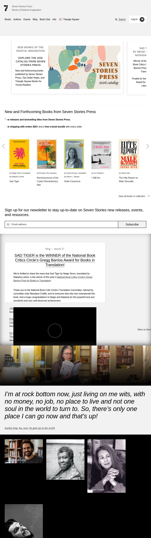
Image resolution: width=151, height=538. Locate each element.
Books (8, 523)
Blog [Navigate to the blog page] (35, 19)
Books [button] (8, 19)
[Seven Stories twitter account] (19, 531)
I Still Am (96, 178)
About (68, 523)
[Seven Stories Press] (6, 8)
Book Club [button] (45, 19)
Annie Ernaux (71, 173)
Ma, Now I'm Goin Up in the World (37, 386)
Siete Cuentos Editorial (112, 490)
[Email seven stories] (6, 531)
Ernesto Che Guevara (48, 173)
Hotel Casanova (72, 181)
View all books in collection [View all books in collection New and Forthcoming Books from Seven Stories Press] (131, 196)
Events (31, 523)
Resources (54, 523)
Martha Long (11, 386)
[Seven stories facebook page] (13, 531)
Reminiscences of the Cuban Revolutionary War (47, 181)
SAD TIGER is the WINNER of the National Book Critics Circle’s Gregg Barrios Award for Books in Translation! (51, 260)
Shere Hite (125, 173)
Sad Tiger (14, 181)
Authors (20, 523)
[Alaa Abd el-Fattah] (21, 417)
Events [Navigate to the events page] (27, 19)
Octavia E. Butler (52, 429)
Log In (134, 19)
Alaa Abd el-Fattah (17, 415)
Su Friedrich (98, 173)
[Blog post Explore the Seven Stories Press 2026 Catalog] (30, 56)
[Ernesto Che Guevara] (129, 446)
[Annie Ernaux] (93, 442)
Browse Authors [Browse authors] (137, 466)
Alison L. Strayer (72, 177)
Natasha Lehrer (18, 177)
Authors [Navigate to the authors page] (17, 19)
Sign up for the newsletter (45, 531)
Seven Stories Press (22, 6)
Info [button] (54, 19)
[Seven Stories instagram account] (27, 531)
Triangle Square (61, 490)
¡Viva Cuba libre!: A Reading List (122, 247)
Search (122, 19)
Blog (42, 523)
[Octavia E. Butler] (57, 431)
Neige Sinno (16, 173)
